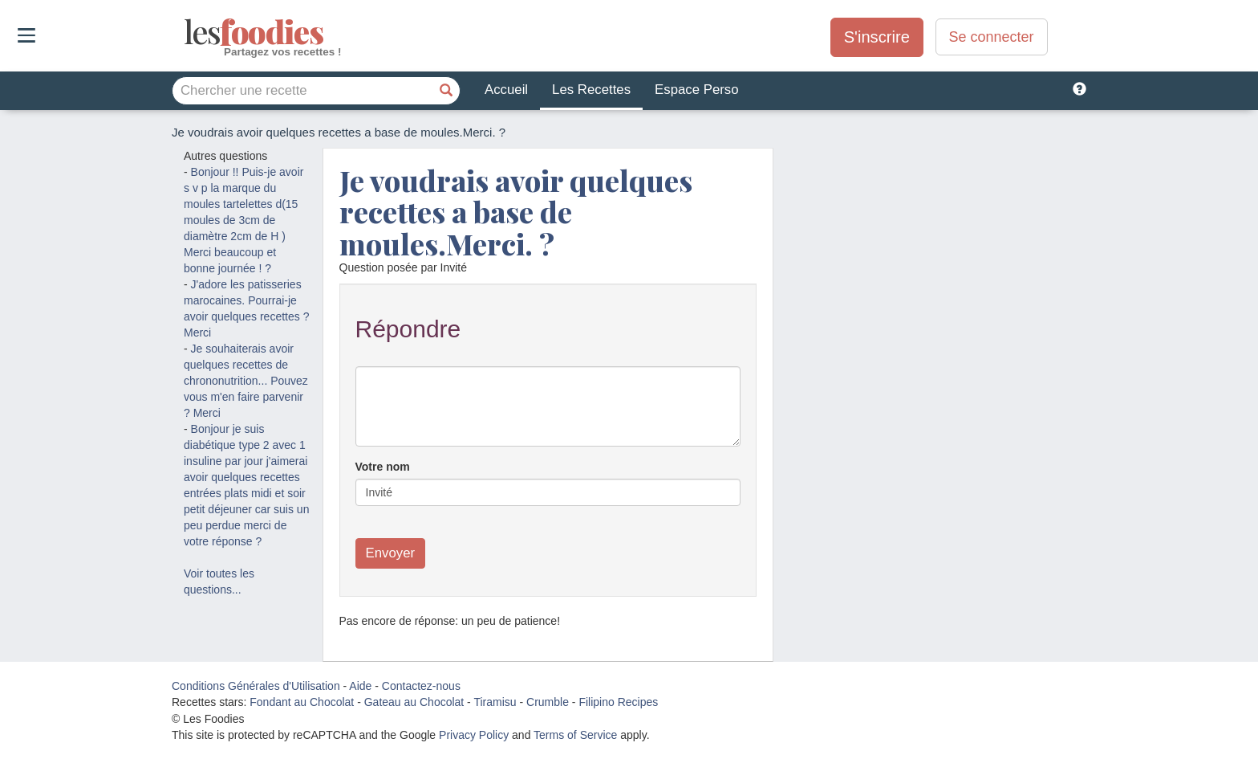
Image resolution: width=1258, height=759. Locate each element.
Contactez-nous (421, 685)
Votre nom (382, 466)
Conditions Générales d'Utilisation (256, 685)
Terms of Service (575, 734)
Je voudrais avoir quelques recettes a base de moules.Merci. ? (515, 212)
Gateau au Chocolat (414, 702)
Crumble (547, 702)
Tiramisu (494, 702)
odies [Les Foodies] (186, 32)
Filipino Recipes (618, 702)
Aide (360, 685)
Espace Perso (696, 89)
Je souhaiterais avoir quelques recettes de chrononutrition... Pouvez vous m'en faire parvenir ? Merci (246, 380)
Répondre (408, 329)
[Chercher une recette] (446, 90)
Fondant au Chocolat (302, 702)
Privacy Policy (474, 734)
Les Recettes (591, 89)
